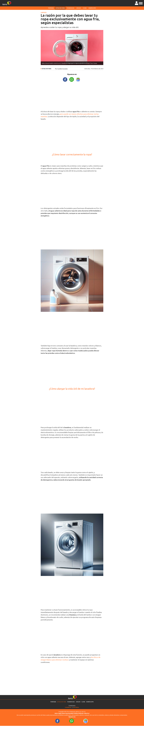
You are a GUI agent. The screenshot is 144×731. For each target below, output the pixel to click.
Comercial (68, 707)
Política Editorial (78, 713)
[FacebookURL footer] (57, 721)
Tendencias (70, 8)
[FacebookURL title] (65, 79)
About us (86, 713)
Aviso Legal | (58, 713)
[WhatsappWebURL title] (71, 79)
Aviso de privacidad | (68, 713)
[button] (140, 3)
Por (61, 68)
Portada (51, 8)
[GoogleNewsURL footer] (85, 721)
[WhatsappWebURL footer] (71, 721)
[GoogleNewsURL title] (78, 79)
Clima (84, 8)
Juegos (78, 8)
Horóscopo (92, 8)
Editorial (76, 707)
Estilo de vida (60, 8)
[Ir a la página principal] (6, 3)
